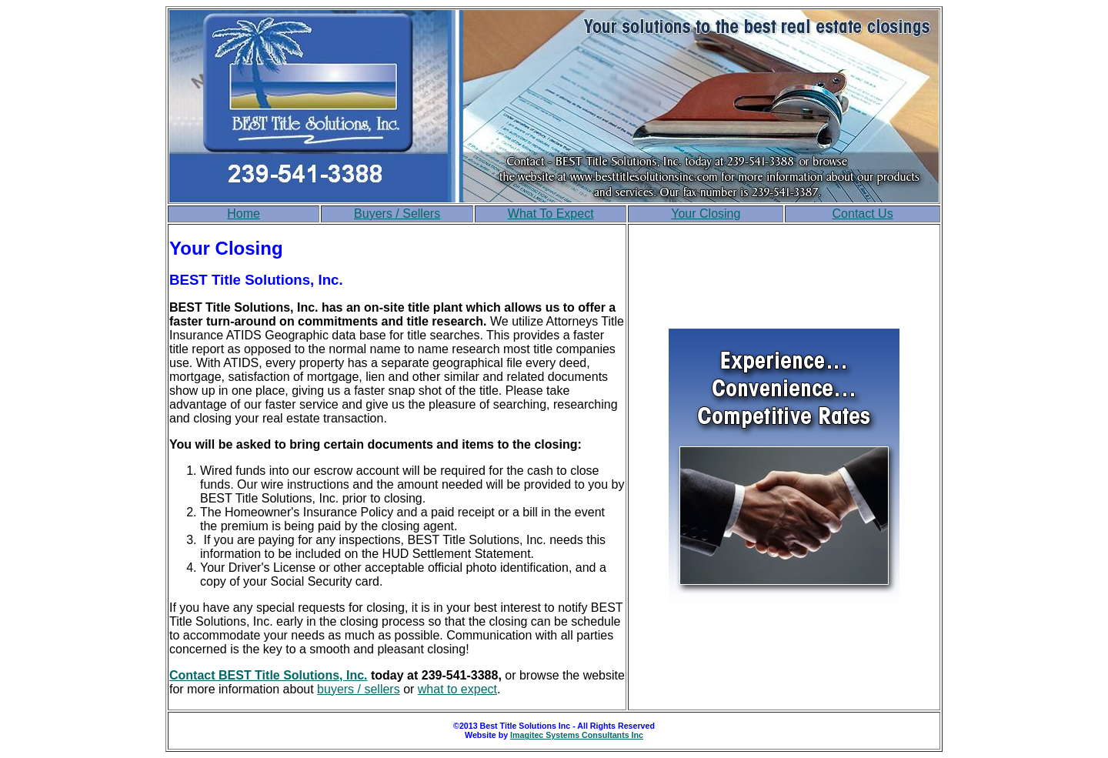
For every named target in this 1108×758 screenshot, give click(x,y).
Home (243, 213)
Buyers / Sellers (397, 213)
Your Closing (705, 213)
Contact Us (863, 213)
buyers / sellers (358, 689)
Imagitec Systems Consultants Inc (576, 735)
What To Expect (551, 213)
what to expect (457, 689)
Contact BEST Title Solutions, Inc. (268, 675)
